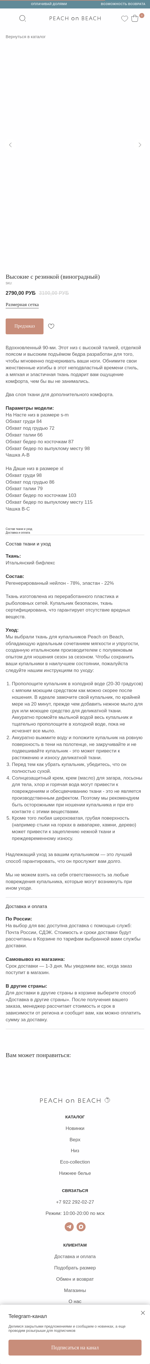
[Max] (81, 1226)
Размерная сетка (22, 304)
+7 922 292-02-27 (75, 1202)
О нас (75, 1301)
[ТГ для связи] (69, 1226)
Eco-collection (75, 1162)
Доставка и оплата (75, 1256)
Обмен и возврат (75, 1279)
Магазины (75, 1290)
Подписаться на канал (75, 1347)
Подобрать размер (75, 1268)
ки (82, 1128)
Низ (75, 1150)
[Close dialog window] (142, 1312)
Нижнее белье (75, 1173)
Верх (75, 1139)
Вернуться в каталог (26, 36)
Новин (73, 1128)
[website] (22, 18)
